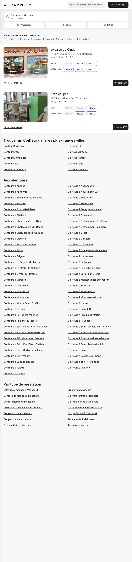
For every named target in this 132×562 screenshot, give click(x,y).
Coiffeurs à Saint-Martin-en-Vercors (24, 338)
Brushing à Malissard (79, 389)
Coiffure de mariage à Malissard (21, 395)
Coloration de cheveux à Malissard (23, 407)
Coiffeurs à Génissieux (80, 244)
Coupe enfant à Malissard (18, 413)
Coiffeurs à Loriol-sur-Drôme (84, 273)
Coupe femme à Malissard (82, 413)
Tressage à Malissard (79, 425)
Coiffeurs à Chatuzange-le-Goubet (23, 232)
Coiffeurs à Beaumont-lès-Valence (23, 197)
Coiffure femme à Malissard (83, 395)
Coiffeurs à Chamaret (80, 215)
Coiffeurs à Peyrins (14, 309)
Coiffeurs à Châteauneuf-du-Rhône (23, 226)
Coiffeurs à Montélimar (16, 291)
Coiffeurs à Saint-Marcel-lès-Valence (88, 332)
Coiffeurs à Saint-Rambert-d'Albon (87, 344)
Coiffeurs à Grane (13, 250)
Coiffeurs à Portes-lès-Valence (21, 314)
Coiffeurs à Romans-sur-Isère (20, 320)
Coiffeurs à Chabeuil (15, 215)
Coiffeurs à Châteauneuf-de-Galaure (88, 221)
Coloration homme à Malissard (85, 407)
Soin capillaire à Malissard (18, 425)
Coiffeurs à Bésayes (15, 203)
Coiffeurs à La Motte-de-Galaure (22, 267)
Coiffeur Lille (75, 146)
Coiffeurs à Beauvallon (80, 197)
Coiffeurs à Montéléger (16, 285)
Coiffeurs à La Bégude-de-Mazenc (23, 262)
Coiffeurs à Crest (77, 232)
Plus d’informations (13, 83)
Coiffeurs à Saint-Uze (80, 350)
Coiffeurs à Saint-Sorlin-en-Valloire (23, 350)
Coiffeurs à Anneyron (16, 191)
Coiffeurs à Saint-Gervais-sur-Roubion (89, 326)
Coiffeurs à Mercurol (15, 279)
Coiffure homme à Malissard (19, 401)
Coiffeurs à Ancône (14, 185)
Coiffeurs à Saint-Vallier (17, 355)
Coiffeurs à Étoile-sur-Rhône (20, 244)
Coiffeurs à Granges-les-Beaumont (87, 250)
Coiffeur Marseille (78, 151)
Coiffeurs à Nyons (78, 303)
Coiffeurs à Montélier (79, 285)
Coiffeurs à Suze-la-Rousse (19, 361)
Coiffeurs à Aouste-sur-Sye (83, 191)
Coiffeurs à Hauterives (80, 256)
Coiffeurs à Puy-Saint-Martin (84, 314)
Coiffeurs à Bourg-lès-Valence (84, 209)
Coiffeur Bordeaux (14, 146)
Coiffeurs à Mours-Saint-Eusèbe (22, 303)
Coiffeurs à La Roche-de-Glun (84, 267)
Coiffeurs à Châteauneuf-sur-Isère (87, 226)
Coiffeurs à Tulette (14, 367)
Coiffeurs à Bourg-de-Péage (19, 209)
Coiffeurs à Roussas (79, 320)
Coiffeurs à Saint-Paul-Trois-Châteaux (25, 344)
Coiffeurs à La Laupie (80, 262)
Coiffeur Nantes (77, 157)
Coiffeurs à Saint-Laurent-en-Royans (24, 332)
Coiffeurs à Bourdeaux (80, 203)
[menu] (5, 4)
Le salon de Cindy (62, 49)
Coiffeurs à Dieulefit (15, 238)
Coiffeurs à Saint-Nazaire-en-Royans (88, 338)
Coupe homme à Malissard (18, 419)
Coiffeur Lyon (11, 151)
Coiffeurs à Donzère (79, 238)
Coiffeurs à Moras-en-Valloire (84, 297)
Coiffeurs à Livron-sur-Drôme (20, 273)
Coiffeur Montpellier (15, 157)
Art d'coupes (59, 94)
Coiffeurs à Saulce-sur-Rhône (84, 355)
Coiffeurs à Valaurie (79, 367)
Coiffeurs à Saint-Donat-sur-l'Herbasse (26, 326)
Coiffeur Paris (75, 163)
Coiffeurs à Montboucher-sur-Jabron (88, 279)
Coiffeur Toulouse (78, 169)
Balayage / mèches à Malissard (21, 389)
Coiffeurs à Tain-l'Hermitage (83, 361)
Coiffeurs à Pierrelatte (80, 309)
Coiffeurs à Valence (14, 373)
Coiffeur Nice (11, 163)
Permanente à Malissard (81, 419)
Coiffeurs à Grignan (15, 256)
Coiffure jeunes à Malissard (83, 401)
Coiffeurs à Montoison (16, 297)
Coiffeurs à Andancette (81, 185)
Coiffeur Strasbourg (15, 169)
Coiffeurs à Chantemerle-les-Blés (22, 221)
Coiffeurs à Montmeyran (81, 291)
